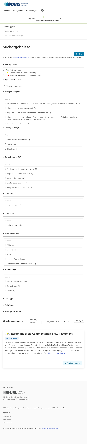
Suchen (7, 10)
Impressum (6, 412)
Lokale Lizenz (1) (13, 205)
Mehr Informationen (56, 353)
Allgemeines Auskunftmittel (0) (19, 173)
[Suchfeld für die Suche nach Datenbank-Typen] (43, 164)
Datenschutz (7, 416)
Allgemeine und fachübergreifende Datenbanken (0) (28, 113)
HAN (8, 254)
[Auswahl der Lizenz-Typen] (43, 200)
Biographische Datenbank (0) (18, 187)
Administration (7, 423)
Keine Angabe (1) (13, 225)
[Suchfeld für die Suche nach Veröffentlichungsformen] (43, 277)
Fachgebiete (18, 10)
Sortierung (33, 320)
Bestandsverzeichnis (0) (16, 183)
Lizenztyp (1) (9, 193)
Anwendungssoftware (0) (17, 281)
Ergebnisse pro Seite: (56, 321)
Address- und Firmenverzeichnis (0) (21, 169)
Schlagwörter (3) (11, 128)
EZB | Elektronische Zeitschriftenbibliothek (16, 397)
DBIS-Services (7, 419)
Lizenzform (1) (10, 213)
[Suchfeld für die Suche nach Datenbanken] (38, 54)
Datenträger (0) (12, 286)
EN (42, 10)
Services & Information (13, 36)
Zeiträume (8, 305)
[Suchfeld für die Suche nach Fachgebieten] (43, 99)
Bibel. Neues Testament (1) (17, 139)
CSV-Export (79, 321)
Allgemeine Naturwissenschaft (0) (20, 108)
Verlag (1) (8, 299)
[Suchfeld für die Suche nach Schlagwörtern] (43, 135)
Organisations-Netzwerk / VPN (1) (20, 264)
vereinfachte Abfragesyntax (20, 57)
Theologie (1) (11, 149)
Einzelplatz (10, 250)
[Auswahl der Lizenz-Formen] (43, 220)
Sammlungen (32, 10)
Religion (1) (11, 144)
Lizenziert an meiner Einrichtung (19, 72)
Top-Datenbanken (12, 80)
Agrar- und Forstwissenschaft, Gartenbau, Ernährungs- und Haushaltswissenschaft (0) (42, 103)
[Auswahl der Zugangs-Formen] (43, 240)
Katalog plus (9, 27)
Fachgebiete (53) (11, 91)
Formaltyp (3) (10, 269)
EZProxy (9, 245)
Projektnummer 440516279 (50, 428)
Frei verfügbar (12, 70)
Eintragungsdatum (12, 311)
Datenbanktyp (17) (12, 157)
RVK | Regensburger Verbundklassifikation (16, 399)
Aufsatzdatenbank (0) (15, 178)
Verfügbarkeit (10, 64)
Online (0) (10, 290)
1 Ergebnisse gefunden (13, 321)
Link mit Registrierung (15, 259)
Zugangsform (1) (11, 233)
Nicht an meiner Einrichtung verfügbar (22, 75)
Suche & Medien (11, 31)
